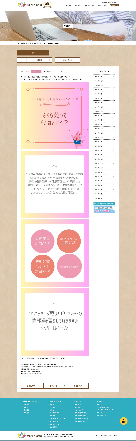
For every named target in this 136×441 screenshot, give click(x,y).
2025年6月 (98, 98)
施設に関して (86, 60)
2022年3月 (98, 146)
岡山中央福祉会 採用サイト (110, 3)
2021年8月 (98, 176)
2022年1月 (98, 155)
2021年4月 (98, 194)
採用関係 (58, 60)
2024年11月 (99, 107)
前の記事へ (30, 385)
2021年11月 (99, 163)
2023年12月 (99, 129)
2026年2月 (98, 76)
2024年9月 (98, 116)
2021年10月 (99, 168)
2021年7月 (98, 181)
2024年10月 (99, 111)
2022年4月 (98, 142)
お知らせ (30, 60)
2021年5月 (98, 189)
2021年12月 (99, 159)
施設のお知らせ (36, 43)
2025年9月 (98, 89)
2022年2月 (98, 150)
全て (29, 53)
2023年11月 (99, 133)
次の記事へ (79, 385)
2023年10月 (99, 137)
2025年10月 (99, 85)
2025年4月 (98, 103)
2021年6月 (98, 185)
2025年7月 (98, 94)
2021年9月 (98, 172)
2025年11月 (99, 81)
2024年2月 (98, 124)
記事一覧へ (54, 385)
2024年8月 (98, 120)
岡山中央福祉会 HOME (23, 43)
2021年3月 (98, 198)
